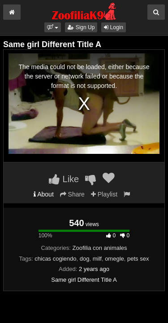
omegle (114, 258)
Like (64, 179)
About (44, 194)
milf (97, 258)
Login (113, 27)
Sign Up (81, 27)
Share (72, 194)
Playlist (104, 194)
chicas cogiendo (55, 258)
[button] (52, 27)
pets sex (138, 258)
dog (85, 258)
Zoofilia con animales (99, 247)
